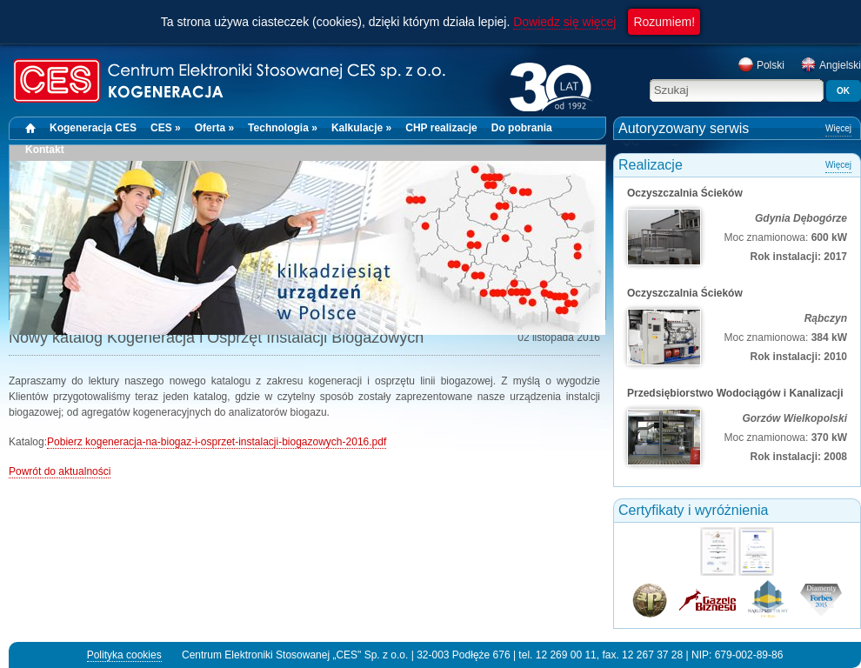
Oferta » (214, 128)
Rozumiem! (664, 22)
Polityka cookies (124, 655)
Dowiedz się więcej (564, 22)
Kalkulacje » (361, 128)
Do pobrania (521, 128)
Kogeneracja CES (93, 128)
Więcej (838, 128)
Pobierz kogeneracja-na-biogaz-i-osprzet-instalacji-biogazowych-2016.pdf (216, 442)
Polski (761, 65)
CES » (165, 128)
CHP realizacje (441, 128)
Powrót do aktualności (59, 471)
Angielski (830, 65)
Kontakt (44, 150)
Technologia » (282, 128)
